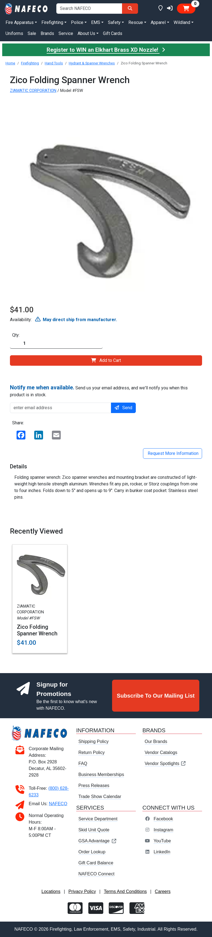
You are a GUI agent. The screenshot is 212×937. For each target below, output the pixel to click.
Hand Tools (54, 63)
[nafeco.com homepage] (26, 8)
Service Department (97, 818)
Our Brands (156, 741)
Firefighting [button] (52, 22)
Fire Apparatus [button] (20, 22)
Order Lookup (91, 851)
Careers (163, 891)
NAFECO (58, 803)
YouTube (162, 840)
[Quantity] (56, 343)
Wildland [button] (182, 22)
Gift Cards (112, 33)
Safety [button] (114, 22)
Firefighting (30, 63)
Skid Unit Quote (93, 829)
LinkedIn (161, 851)
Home (10, 63)
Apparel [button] (158, 22)
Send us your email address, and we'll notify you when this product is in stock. (99, 390)
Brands (47, 33)
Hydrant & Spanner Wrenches (92, 63)
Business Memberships (101, 774)
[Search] (130, 8)
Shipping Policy (93, 741)
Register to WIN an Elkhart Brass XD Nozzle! (106, 50)
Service (66, 33)
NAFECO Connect (96, 874)
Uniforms (14, 33)
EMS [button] (95, 22)
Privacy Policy (82, 891)
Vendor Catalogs (161, 752)
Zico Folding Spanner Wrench (37, 630)
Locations (50, 891)
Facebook (163, 818)
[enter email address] (60, 408)
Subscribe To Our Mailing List (156, 696)
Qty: (16, 335)
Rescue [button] (135, 22)
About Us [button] (86, 33)
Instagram (163, 829)
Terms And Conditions (125, 891)
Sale (32, 33)
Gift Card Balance (95, 862)
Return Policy (91, 752)
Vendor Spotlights (165, 763)
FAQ (82, 763)
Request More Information (172, 453)
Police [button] (77, 22)
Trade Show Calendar (99, 796)
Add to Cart (106, 360)
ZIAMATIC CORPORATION (33, 90)
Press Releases (93, 785)
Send (123, 407)
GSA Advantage (97, 840)
